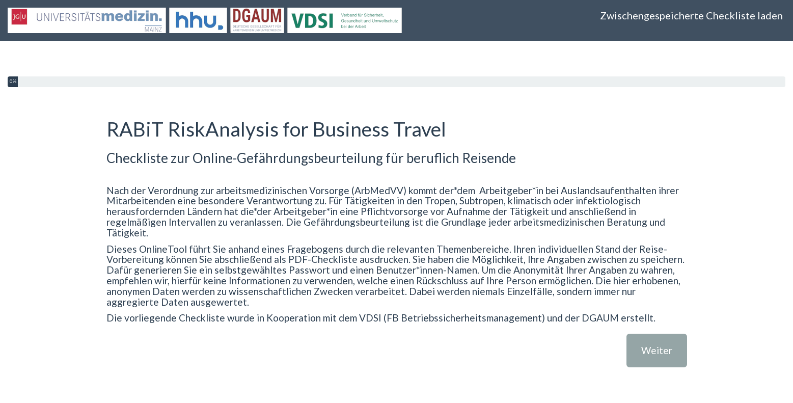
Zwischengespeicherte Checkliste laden (691, 15)
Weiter (656, 350)
